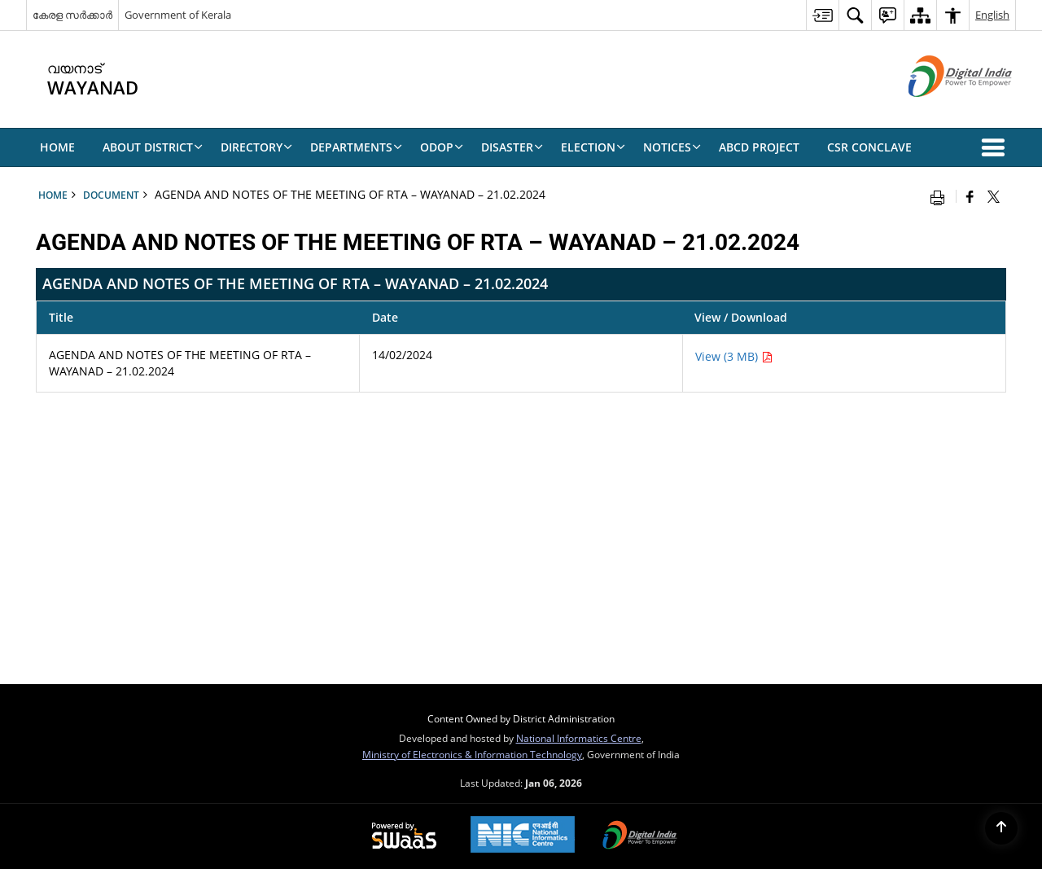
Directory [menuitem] (256, 147)
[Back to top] (1001, 828)
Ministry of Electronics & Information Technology (472, 754)
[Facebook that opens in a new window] (970, 196)
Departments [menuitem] (356, 147)
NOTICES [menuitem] (672, 147)
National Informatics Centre (578, 737)
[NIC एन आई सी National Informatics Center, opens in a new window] (522, 836)
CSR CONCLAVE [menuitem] (869, 147)
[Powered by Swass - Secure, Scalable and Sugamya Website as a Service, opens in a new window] (404, 836)
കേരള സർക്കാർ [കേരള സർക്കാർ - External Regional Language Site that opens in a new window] (72, 14)
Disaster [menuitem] (512, 147)
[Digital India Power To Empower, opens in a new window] (640, 836)
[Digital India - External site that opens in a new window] (940, 110)
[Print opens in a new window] (941, 196)
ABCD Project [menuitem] (759, 147)
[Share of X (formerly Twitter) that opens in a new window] (993, 196)
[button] (996, 147)
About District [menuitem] (153, 147)
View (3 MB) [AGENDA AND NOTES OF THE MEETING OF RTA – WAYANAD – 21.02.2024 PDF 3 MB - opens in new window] (734, 356)
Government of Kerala (178, 14)
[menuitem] (822, 15)
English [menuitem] (992, 14)
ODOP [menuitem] (441, 147)
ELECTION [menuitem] (593, 147)
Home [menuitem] (57, 147)
